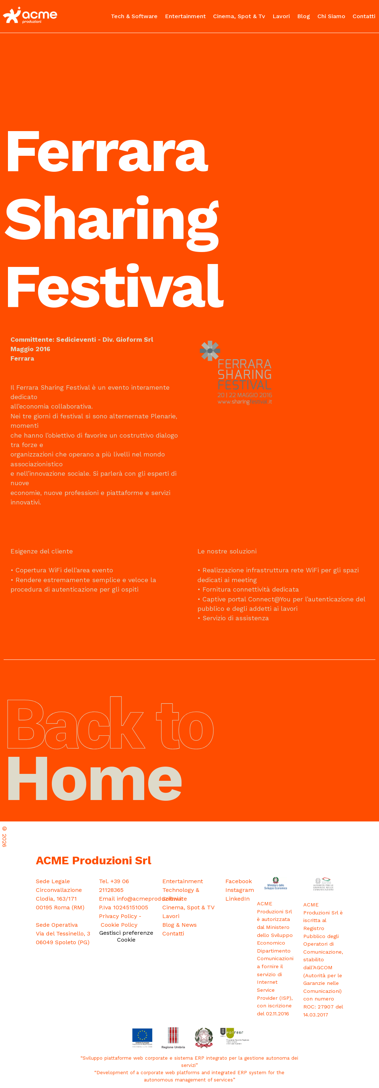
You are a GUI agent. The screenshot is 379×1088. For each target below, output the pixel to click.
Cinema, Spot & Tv (239, 16)
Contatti (364, 16)
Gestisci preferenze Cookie (126, 936)
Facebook (238, 881)
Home (109, 756)
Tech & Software (134, 16)
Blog (303, 16)
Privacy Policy (118, 916)
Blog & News (179, 924)
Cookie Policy (119, 924)
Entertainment (185, 16)
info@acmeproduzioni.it (150, 898)
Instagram (239, 889)
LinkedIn (237, 898)
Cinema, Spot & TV (188, 907)
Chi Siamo (331, 16)
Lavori (281, 16)
